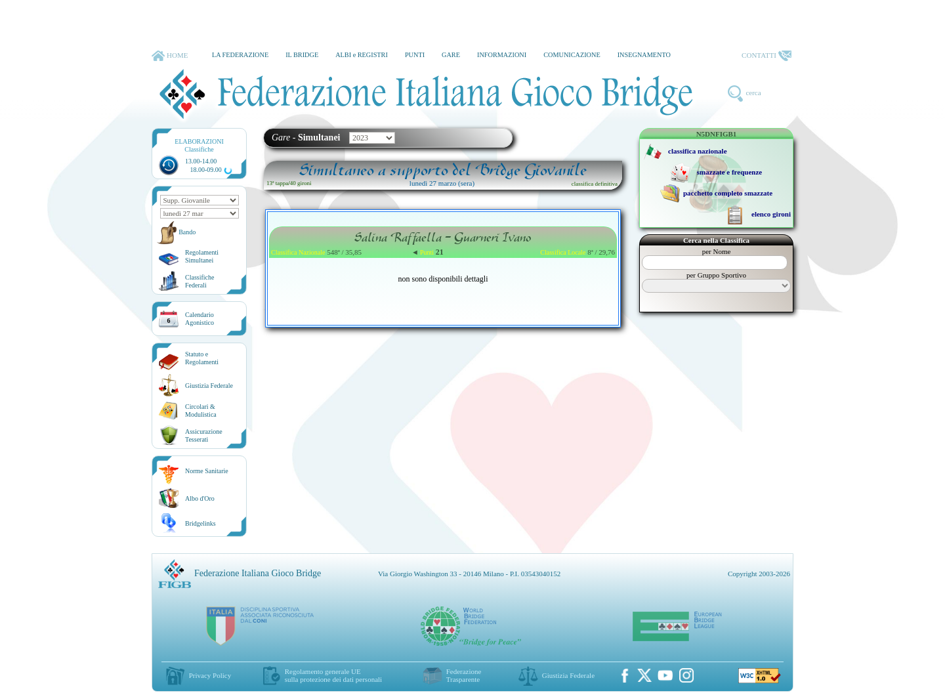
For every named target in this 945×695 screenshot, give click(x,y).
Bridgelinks (200, 523)
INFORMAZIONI (501, 54)
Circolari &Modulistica (201, 410)
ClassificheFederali (199, 281)
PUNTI (415, 54)
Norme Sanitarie (206, 470)
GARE (451, 54)
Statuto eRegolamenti (202, 358)
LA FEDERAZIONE (240, 54)
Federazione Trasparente (464, 675)
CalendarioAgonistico (199, 318)
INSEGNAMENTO (644, 54)
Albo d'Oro (200, 498)
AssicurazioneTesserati (203, 435)
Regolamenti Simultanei (202, 256)
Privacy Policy (210, 675)
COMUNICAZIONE (571, 54)
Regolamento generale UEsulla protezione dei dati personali (333, 675)
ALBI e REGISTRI (361, 54)
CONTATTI (766, 55)
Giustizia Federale (209, 385)
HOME (170, 55)
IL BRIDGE (301, 54)
